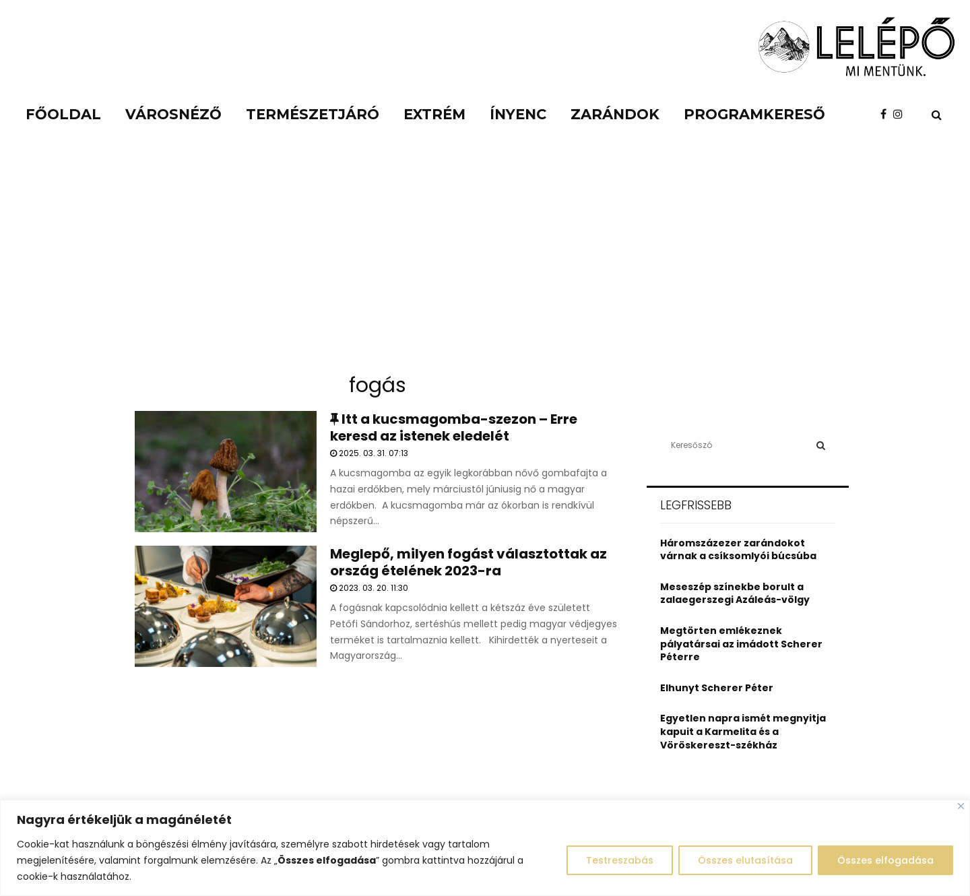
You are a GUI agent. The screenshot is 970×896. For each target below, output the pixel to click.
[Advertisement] (485, 262)
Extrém (434, 114)
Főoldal (63, 114)
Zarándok (615, 114)
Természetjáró (312, 114)
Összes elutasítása (745, 860)
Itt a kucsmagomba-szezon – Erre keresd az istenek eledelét (453, 427)
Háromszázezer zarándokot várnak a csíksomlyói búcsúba (738, 549)
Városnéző (173, 114)
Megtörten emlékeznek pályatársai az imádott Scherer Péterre (741, 644)
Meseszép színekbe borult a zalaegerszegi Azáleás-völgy (735, 593)
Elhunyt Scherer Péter (716, 688)
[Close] (961, 806)
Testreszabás (619, 860)
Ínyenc (518, 114)
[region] (485, 848)
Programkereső (754, 114)
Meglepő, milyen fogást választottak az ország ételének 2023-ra (468, 562)
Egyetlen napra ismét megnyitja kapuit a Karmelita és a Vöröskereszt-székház (743, 731)
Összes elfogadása (885, 860)
